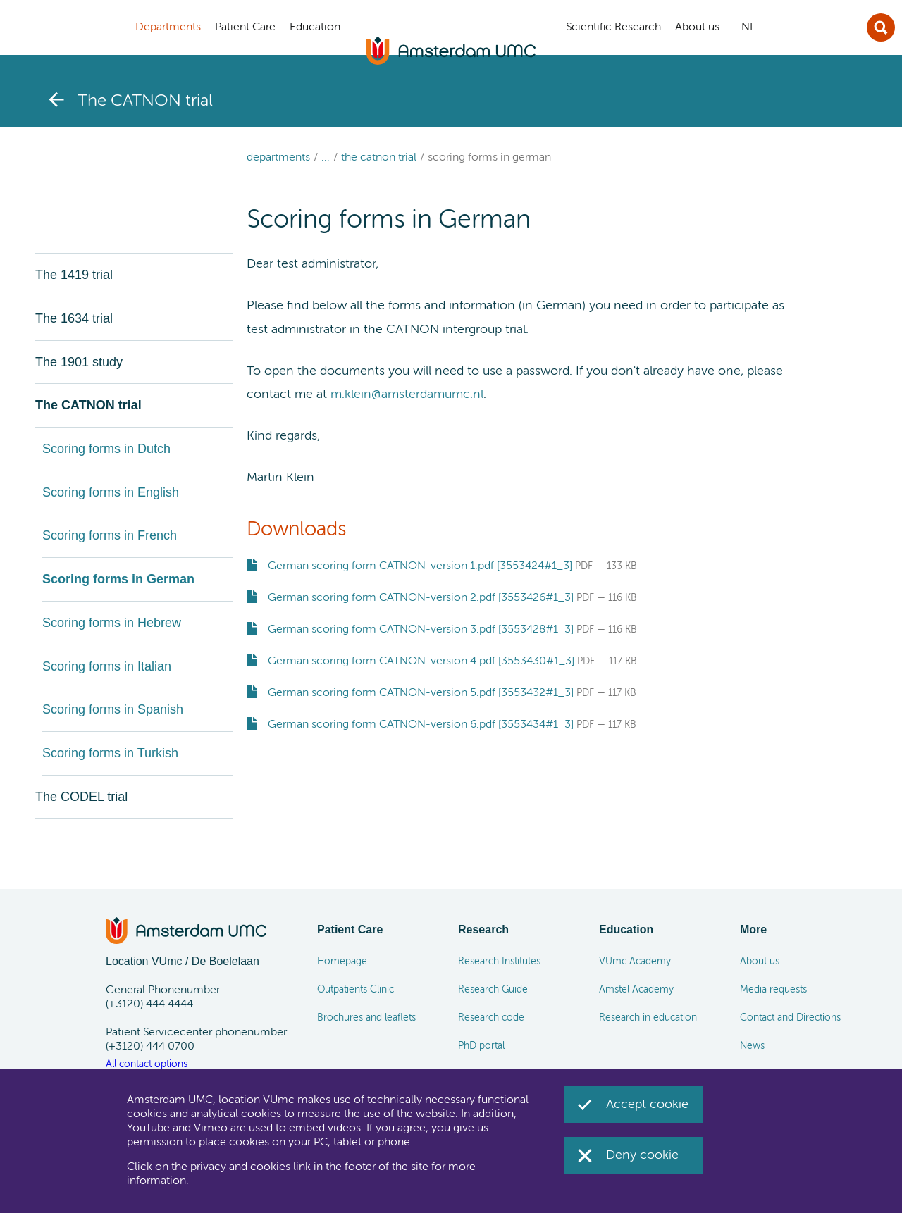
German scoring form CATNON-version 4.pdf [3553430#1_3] (421, 661)
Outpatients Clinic (355, 990)
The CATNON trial (378, 157)
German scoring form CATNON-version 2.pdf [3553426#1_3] (421, 598)
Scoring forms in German (489, 157)
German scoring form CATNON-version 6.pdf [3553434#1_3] (421, 724)
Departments (278, 157)
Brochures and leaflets (366, 1018)
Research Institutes (499, 961)
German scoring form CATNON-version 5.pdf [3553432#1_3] (421, 693)
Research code (491, 1018)
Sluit (881, 27)
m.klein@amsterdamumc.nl (406, 394)
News (752, 1046)
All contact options (146, 1064)
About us (759, 961)
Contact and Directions (790, 1018)
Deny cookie (642, 1155)
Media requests (773, 990)
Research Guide (493, 990)
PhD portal (481, 1046)
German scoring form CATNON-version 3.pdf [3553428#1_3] (421, 629)
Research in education (648, 1018)
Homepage (342, 961)
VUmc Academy (635, 961)
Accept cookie (647, 1104)
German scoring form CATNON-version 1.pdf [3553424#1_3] (420, 566)
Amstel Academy (636, 990)
